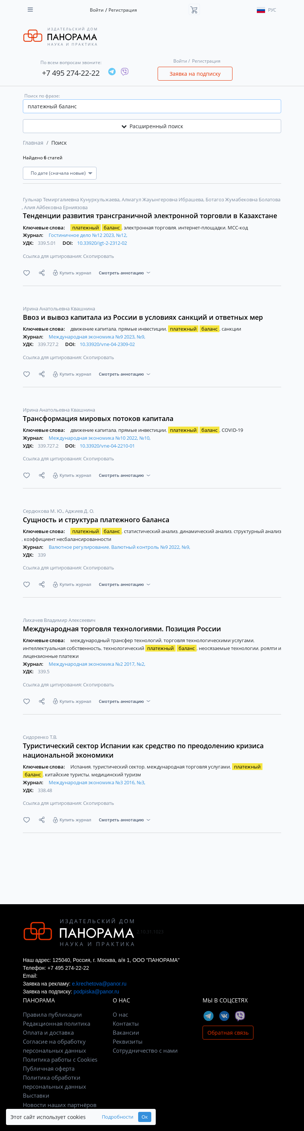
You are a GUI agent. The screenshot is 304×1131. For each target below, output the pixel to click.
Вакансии (126, 1032)
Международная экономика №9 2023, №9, (97, 336)
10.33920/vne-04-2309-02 (107, 344)
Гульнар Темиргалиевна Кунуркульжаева (72, 199)
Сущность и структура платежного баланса (96, 519)
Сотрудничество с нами (145, 1050)
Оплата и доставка (48, 1032)
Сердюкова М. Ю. (43, 511)
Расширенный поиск (152, 126)
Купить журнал (75, 273)
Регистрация (123, 10)
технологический (150, 648)
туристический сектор (119, 766)
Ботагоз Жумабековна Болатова (243, 199)
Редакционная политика (56, 1023)
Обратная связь (228, 1032)
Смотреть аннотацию (121, 273)
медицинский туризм (116, 774)
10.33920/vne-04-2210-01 (107, 445)
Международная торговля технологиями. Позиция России (122, 628)
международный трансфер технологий (116, 640)
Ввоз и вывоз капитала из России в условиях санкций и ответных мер (143, 317)
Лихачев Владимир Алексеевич (59, 620)
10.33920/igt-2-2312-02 (102, 243)
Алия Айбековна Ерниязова (56, 207)
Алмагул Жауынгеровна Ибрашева (163, 199)
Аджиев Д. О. (79, 511)
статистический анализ (151, 531)
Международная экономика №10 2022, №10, (100, 437)
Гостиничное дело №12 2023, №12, (88, 235)
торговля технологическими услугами (209, 640)
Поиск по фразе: (42, 96)
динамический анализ (206, 531)
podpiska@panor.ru (96, 992)
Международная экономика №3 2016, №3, (97, 782)
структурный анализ (257, 531)
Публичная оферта (49, 1068)
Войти (97, 10)
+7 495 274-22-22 (71, 73)
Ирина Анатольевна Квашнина (59, 308)
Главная (33, 142)
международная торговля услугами (189, 766)
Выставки (36, 1095)
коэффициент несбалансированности (67, 539)
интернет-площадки (202, 227)
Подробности (117, 1117)
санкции (231, 328)
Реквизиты (128, 1041)
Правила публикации (52, 1014)
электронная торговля (150, 227)
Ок (145, 1117)
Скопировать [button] (98, 256)
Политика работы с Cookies (60, 1059)
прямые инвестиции (142, 328)
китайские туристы (67, 774)
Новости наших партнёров (60, 1105)
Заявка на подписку (195, 73)
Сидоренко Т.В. (40, 737)
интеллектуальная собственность (62, 648)
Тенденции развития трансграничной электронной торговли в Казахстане (150, 215)
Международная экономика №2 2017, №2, (97, 664)
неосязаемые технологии (229, 648)
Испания (81, 766)
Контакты (126, 1023)
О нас (120, 1014)
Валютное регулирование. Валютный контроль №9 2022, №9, (119, 547)
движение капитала (93, 328)
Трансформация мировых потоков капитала (98, 418)
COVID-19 (232, 430)
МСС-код (238, 227)
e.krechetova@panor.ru (99, 984)
